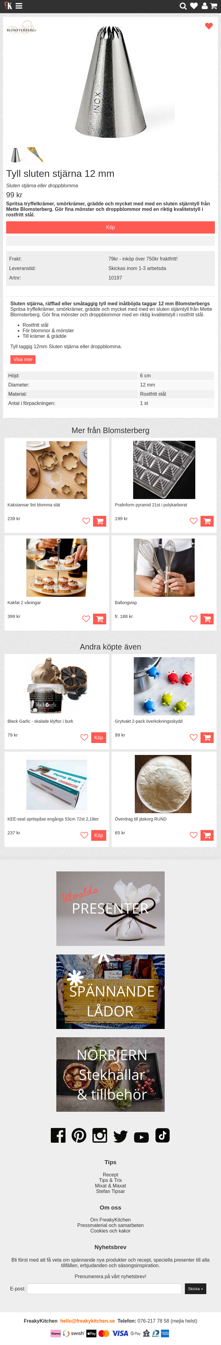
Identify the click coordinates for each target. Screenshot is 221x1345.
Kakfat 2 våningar (24, 602)
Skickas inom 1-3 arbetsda (137, 268)
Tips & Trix (110, 1180)
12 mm (147, 384)
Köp (206, 619)
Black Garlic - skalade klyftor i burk (40, 721)
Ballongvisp (126, 602)
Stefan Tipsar (110, 1191)
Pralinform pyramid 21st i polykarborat (151, 505)
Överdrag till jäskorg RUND (141, 819)
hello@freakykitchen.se (87, 1321)
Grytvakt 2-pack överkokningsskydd (148, 721)
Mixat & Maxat (110, 1186)
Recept (110, 1175)
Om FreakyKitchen (110, 1220)
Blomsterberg (126, 430)
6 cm (145, 375)
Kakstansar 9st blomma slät (34, 505)
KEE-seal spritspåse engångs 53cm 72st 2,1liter (53, 819)
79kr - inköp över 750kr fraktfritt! (143, 258)
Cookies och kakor (110, 1231)
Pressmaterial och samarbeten (110, 1225)
